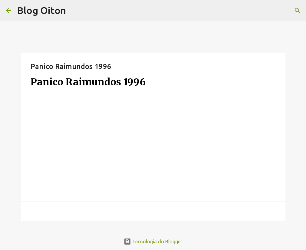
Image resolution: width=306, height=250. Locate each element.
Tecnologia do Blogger (153, 241)
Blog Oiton (41, 10)
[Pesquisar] (297, 10)
